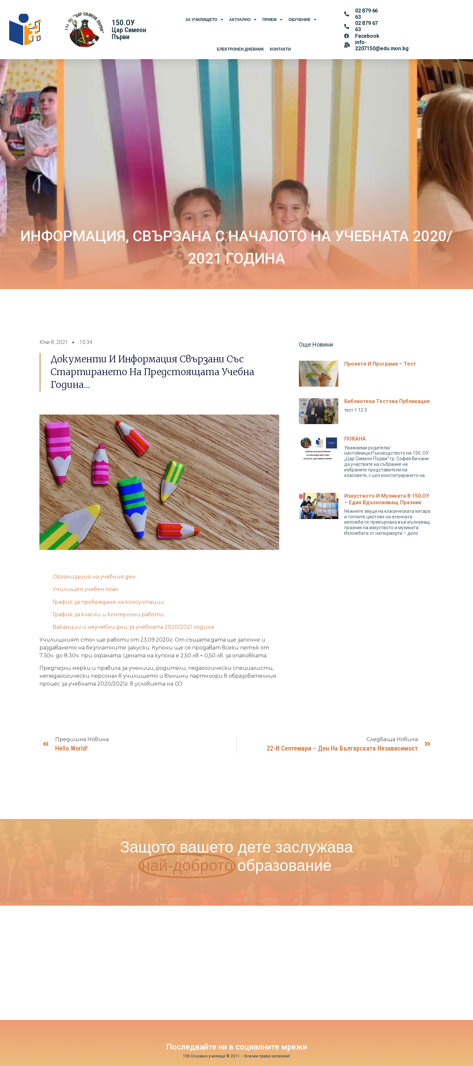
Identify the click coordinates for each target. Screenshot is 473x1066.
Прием (272, 19)
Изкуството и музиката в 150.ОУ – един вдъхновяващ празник (386, 499)
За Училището (204, 19)
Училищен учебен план (86, 589)
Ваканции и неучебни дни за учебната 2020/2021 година (133, 627)
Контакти (280, 49)
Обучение (302, 19)
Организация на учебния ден (94, 577)
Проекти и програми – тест (380, 364)
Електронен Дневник (240, 49)
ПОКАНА (355, 439)
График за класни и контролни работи (108, 614)
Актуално (243, 19)
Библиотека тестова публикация (387, 401)
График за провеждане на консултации (108, 602)
